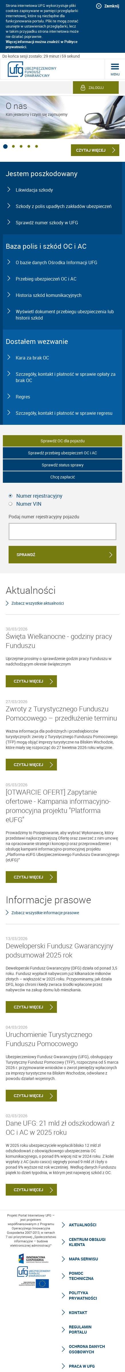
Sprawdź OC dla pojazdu (63, 440)
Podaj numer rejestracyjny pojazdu (44, 516)
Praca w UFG (82, 1366)
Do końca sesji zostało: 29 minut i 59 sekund (41, 56)
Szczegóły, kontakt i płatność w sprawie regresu (64, 413)
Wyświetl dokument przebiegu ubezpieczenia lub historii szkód (65, 314)
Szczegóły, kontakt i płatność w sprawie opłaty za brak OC (66, 377)
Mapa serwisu (83, 1259)
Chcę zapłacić (62, 477)
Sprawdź (26, 554)
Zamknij (111, 6)
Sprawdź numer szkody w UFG (47, 222)
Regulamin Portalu (80, 1329)
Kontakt (78, 1312)
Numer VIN (28, 503)
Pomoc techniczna (81, 1275)
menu (115, 74)
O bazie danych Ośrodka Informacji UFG (56, 262)
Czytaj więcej (24, 681)
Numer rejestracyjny (39, 495)
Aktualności (82, 1224)
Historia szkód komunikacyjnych (49, 295)
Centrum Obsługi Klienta (87, 1242)
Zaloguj (96, 87)
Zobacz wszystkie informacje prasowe (45, 912)
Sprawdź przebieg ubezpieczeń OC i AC (62, 453)
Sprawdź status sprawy (63, 465)
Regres (23, 397)
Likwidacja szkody (34, 190)
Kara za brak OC (32, 358)
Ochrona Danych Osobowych (87, 1349)
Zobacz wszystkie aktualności (37, 603)
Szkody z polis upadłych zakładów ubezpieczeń (64, 206)
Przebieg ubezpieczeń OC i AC (46, 279)
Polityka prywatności (83, 1295)
